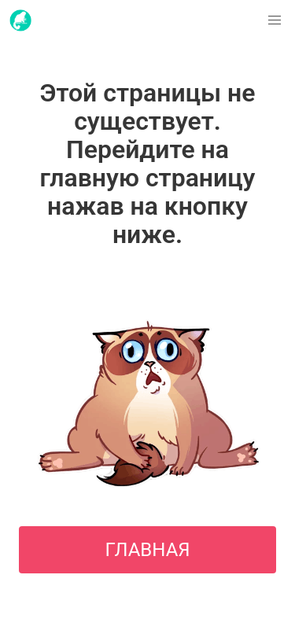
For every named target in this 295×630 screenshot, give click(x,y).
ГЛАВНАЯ (147, 550)
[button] (274, 20)
